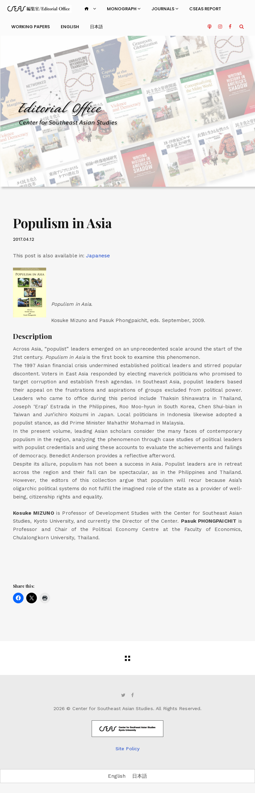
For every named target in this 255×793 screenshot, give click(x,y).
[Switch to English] (117, 776)
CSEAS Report (205, 9)
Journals (164, 9)
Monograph (123, 9)
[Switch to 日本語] (139, 776)
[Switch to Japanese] (98, 255)
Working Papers (30, 27)
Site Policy (127, 748)
